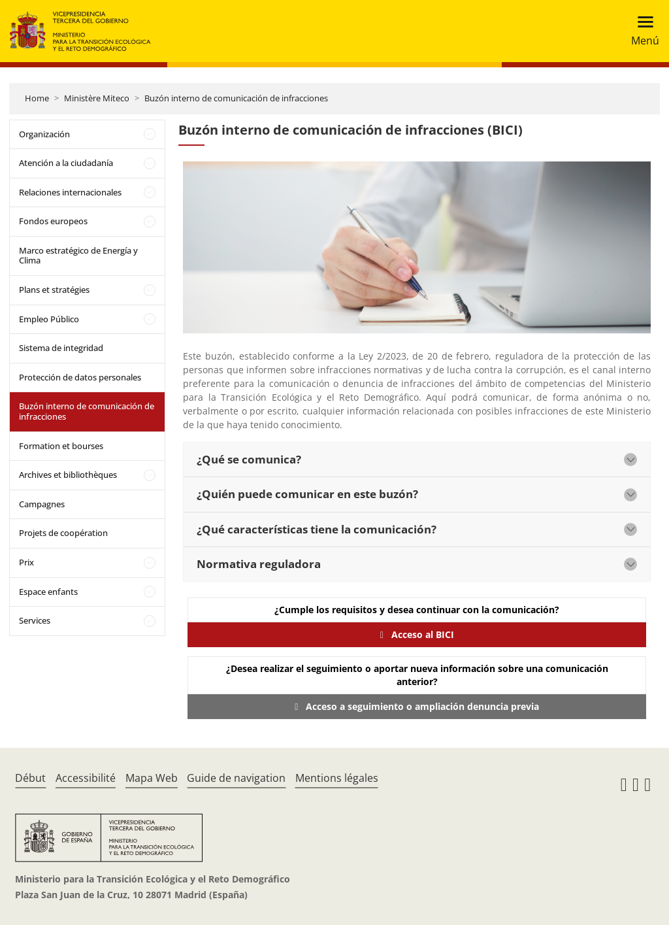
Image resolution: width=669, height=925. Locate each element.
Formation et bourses (61, 446)
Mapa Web (151, 778)
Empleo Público (49, 319)
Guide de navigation (236, 778)
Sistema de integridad (61, 348)
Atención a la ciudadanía (66, 163)
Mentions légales (336, 778)
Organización (44, 134)
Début (30, 778)
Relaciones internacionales (70, 192)
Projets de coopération (63, 533)
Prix (26, 562)
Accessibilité (86, 778)
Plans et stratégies (54, 289)
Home (37, 98)
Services (34, 620)
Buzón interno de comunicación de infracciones (236, 98)
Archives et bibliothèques (68, 474)
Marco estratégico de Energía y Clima (78, 255)
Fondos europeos (53, 221)
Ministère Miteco (96, 98)
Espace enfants (48, 591)
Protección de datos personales (80, 377)
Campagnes (42, 504)
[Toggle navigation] (641, 31)
